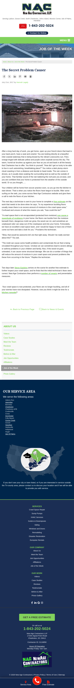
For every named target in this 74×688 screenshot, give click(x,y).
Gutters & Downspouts (37, 521)
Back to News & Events (51, 309)
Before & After (9, 354)
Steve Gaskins (21, 268)
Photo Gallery (9, 374)
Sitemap (61, 675)
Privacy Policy (39, 675)
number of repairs (49, 273)
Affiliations (8, 362)
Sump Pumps (37, 513)
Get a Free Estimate (37, 617)
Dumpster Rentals (37, 540)
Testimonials (9, 350)
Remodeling (37, 532)
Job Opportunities (11, 358)
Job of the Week (11, 368)
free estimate (59, 202)
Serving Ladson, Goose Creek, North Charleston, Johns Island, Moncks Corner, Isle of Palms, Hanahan (37, 20)
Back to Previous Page (22, 309)
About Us (10, 326)
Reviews (7, 346)
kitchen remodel (9, 292)
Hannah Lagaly (22, 82)
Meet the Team (10, 342)
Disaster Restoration (37, 536)
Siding (37, 525)
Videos (6, 334)
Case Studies (9, 338)
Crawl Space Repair (37, 510)
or (37, 33)
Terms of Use (51, 675)
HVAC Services (37, 517)
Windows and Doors (37, 529)
